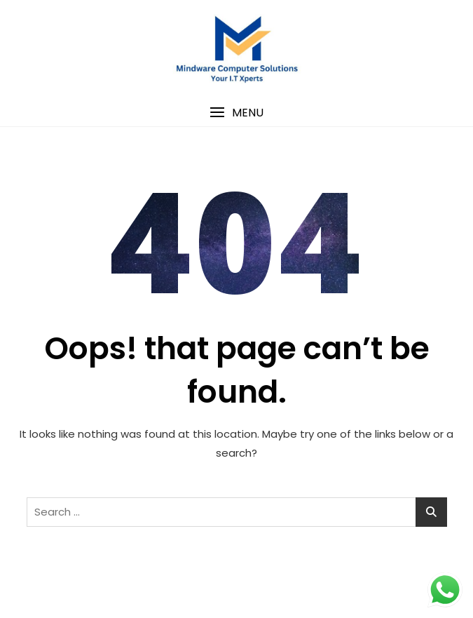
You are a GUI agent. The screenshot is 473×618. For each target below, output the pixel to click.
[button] (236, 112)
